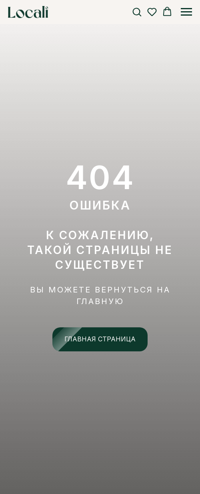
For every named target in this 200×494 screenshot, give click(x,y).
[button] (137, 11)
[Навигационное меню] (186, 12)
